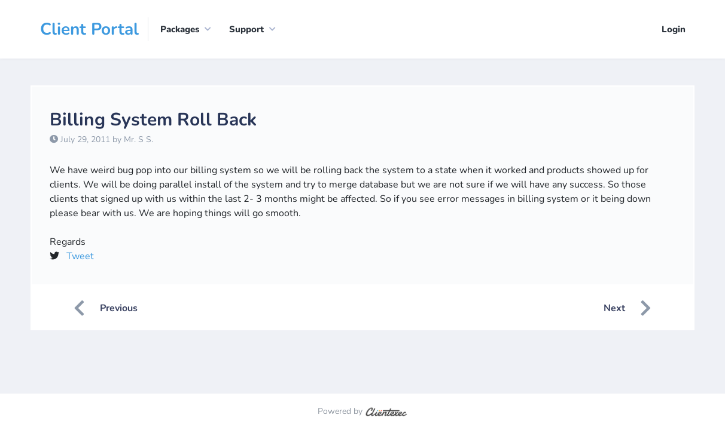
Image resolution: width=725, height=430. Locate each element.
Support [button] (246, 29)
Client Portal (89, 29)
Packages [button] (179, 29)
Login (674, 29)
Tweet (80, 256)
